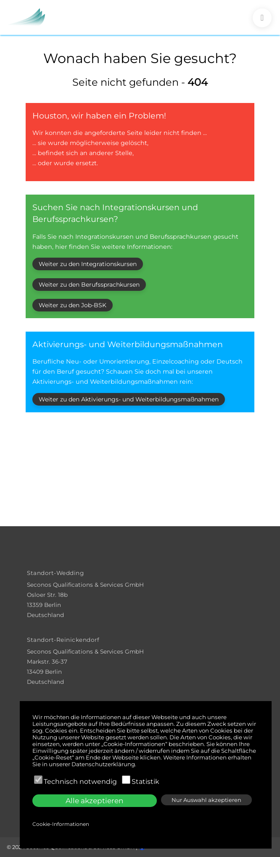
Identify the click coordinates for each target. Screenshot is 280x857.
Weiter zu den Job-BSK (72, 305)
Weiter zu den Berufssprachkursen (89, 284)
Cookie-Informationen (60, 824)
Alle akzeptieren (94, 800)
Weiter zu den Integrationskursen (88, 264)
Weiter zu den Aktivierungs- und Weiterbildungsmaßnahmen (129, 399)
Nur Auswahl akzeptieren (206, 799)
